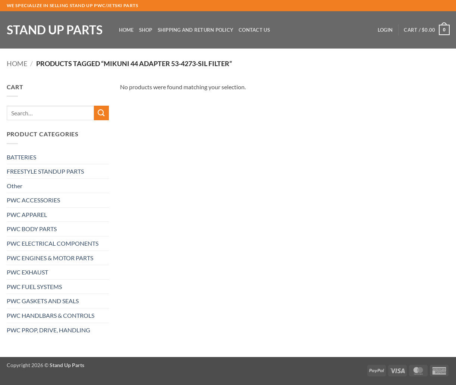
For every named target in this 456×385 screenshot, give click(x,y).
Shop (145, 30)
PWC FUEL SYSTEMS (34, 286)
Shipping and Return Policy (196, 30)
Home (126, 30)
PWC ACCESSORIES (33, 200)
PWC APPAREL (27, 214)
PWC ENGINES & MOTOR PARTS (50, 257)
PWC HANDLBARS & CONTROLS (50, 315)
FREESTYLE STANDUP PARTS (45, 171)
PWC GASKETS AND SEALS (43, 300)
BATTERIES (21, 157)
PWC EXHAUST (27, 272)
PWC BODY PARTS (32, 228)
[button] (385, 29)
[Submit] (101, 113)
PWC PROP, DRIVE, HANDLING (48, 329)
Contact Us (254, 30)
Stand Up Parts (55, 30)
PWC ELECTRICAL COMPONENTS (52, 243)
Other (14, 185)
